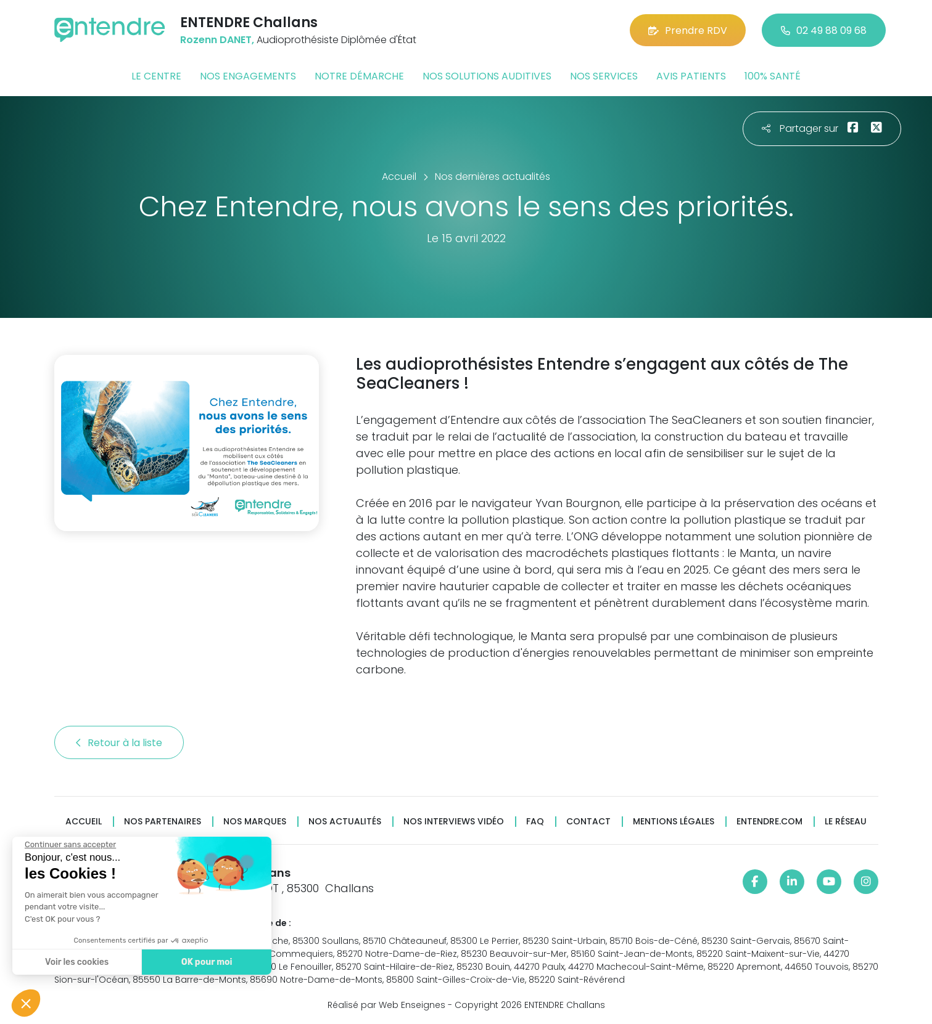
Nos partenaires (162, 821)
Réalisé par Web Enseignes (386, 1005)
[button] (26, 1003)
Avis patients (691, 76)
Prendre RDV (687, 30)
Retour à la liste (119, 743)
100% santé (772, 76)
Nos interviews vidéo (453, 821)
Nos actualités (344, 821)
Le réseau (846, 821)
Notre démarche (359, 76)
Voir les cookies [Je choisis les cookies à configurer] (75, 962)
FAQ (535, 821)
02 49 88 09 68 (824, 30)
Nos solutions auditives (487, 76)
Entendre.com (769, 821)
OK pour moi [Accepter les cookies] (205, 962)
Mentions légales (673, 821)
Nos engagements (248, 76)
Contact (588, 821)
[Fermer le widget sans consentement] (69, 845)
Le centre (156, 76)
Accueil (83, 821)
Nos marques (254, 821)
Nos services (604, 76)
